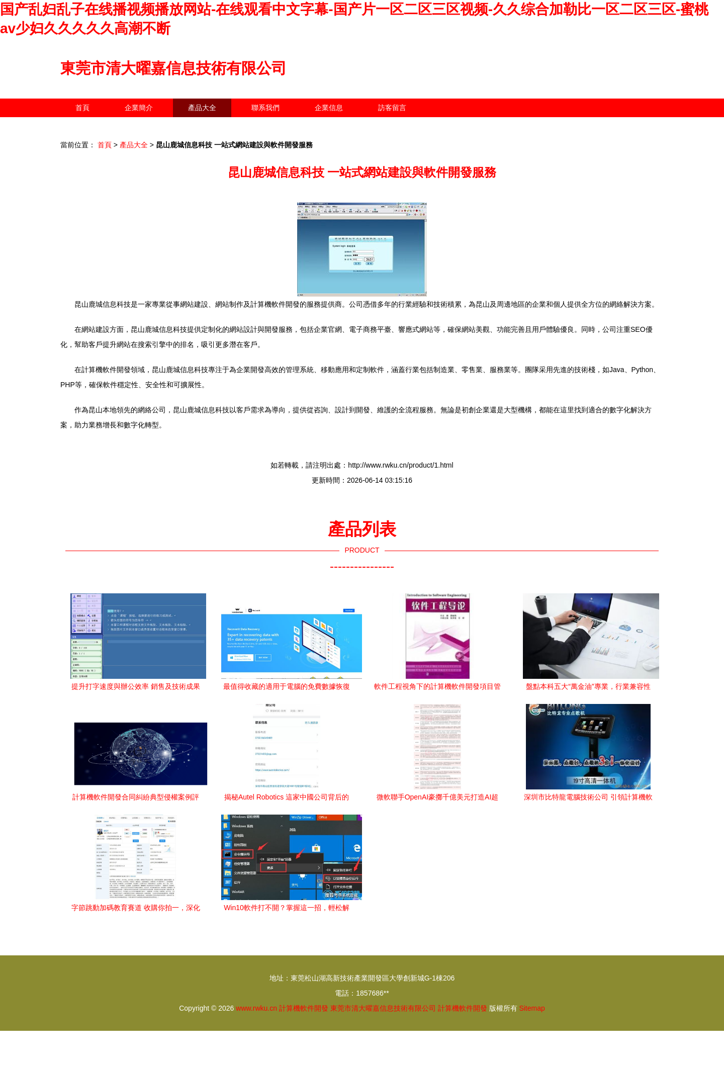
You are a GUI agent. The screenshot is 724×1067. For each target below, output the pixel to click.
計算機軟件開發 (303, 1008)
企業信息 (329, 108)
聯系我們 (265, 108)
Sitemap (532, 1008)
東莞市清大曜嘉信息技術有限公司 (173, 68)
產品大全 (202, 108)
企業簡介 (139, 108)
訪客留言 (392, 108)
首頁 (82, 108)
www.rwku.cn (256, 1008)
